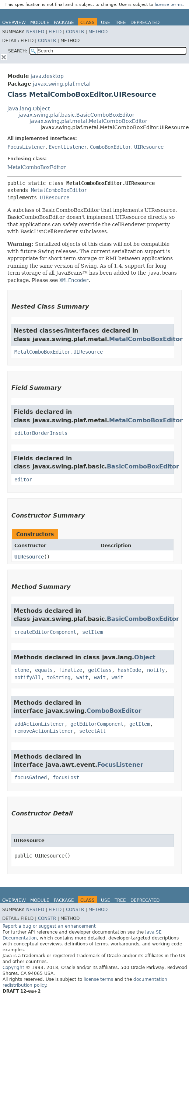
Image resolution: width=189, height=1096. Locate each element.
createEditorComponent (45, 632)
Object (144, 657)
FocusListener (26, 147)
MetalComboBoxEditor (36, 167)
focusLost (66, 777)
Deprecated (145, 22)
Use (105, 22)
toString (58, 677)
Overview (14, 22)
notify (156, 670)
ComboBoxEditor (110, 147)
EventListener (68, 147)
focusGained (30, 777)
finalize (70, 670)
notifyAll (27, 677)
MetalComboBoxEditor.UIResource (58, 352)
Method (98, 31)
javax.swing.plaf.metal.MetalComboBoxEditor (88, 121)
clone (21, 670)
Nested (35, 31)
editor (23, 479)
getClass (100, 670)
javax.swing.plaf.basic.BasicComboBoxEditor (76, 115)
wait (82, 677)
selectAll (92, 731)
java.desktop (47, 76)
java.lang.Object (28, 108)
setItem (92, 632)
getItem (139, 724)
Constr (75, 31)
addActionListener (39, 724)
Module (39, 22)
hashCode (129, 670)
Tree (120, 22)
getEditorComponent (96, 724)
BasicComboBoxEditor (143, 466)
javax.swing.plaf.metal (62, 84)
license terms (169, 4)
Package (64, 22)
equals (44, 670)
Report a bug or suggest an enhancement (49, 926)
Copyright (13, 967)
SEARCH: (17, 51)
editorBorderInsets (40, 433)
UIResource (149, 147)
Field (55, 31)
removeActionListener (43, 731)
